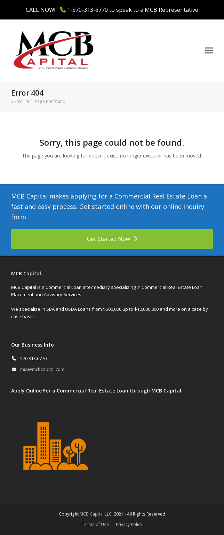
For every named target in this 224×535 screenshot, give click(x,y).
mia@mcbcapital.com (42, 369)
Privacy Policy (129, 524)
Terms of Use (95, 524)
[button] (209, 50)
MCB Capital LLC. (96, 514)
